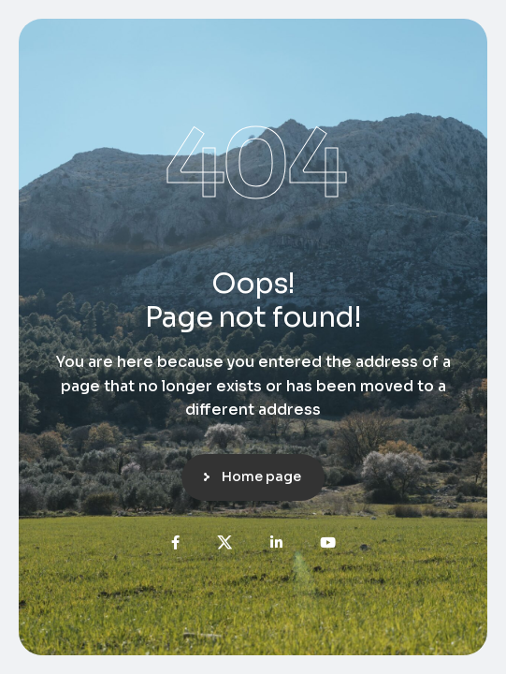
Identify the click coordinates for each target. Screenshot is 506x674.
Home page (261, 476)
